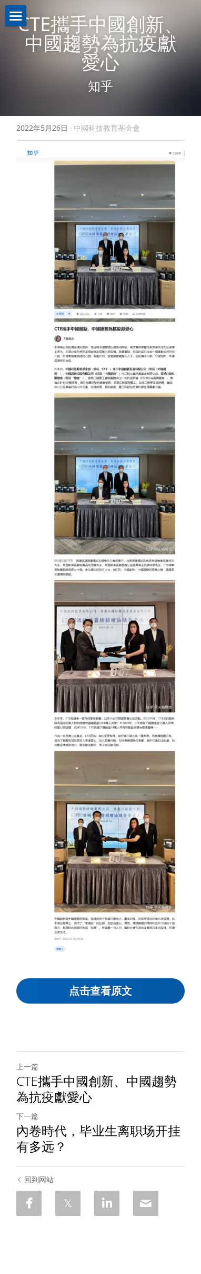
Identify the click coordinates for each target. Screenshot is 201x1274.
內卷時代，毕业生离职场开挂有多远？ (98, 1138)
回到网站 (35, 1179)
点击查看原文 (100, 991)
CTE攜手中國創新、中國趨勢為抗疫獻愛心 (96, 1089)
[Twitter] (68, 1203)
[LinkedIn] (106, 1203)
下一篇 (27, 1116)
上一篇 (27, 1067)
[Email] (145, 1203)
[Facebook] (29, 1203)
